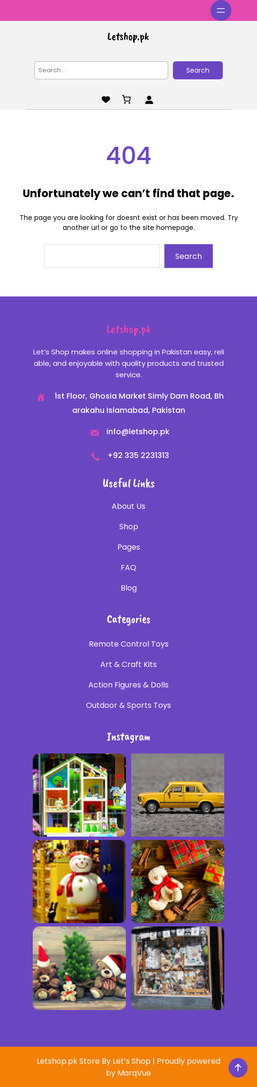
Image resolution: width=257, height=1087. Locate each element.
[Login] (149, 99)
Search (197, 70)
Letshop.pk (128, 36)
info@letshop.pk (138, 431)
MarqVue (134, 1073)
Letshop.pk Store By (75, 1061)
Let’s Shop (132, 1061)
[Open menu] (220, 10)
